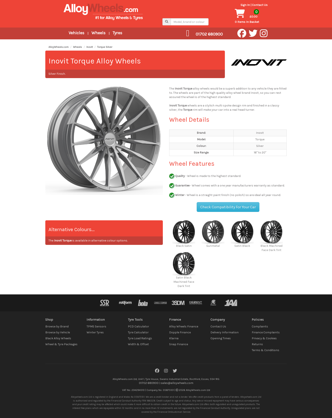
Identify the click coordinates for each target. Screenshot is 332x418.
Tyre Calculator (138, 332)
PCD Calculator (138, 326)
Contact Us (260, 5)
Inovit (89, 47)
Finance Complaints (266, 332)
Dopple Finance (180, 332)
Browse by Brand (57, 326)
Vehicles (76, 32)
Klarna (173, 338)
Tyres (117, 32)
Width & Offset (138, 344)
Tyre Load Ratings (140, 338)
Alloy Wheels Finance (183, 326)
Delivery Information (224, 332)
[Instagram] (166, 371)
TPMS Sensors (96, 326)
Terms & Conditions (265, 350)
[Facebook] (157, 371)
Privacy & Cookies (264, 338)
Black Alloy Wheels (58, 338)
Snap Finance (178, 344)
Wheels (98, 32)
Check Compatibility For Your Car (228, 207)
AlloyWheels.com (58, 47)
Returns (257, 344)
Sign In (245, 5)
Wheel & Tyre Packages (61, 344)
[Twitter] (175, 371)
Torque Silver (104, 47)
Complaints (260, 326)
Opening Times (220, 338)
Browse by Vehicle (57, 332)
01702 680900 (149, 383)
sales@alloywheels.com (176, 383)
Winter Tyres (95, 332)
